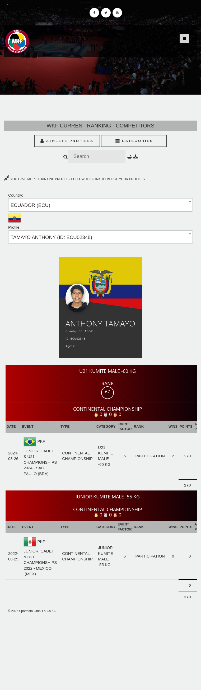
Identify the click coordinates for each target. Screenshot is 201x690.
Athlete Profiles (67, 141)
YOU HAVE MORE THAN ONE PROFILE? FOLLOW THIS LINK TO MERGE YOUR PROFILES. (75, 179)
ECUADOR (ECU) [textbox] (30, 205)
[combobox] (100, 205)
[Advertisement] (100, 651)
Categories (134, 141)
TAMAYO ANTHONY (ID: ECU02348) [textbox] (51, 237)
